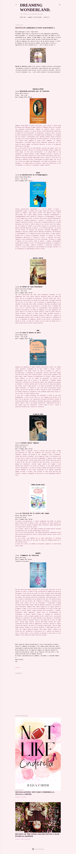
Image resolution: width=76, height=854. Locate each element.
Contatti (46, 17)
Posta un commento (25, 839)
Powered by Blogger (38, 849)
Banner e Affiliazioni (35, 17)
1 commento (23, 797)
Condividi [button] (17, 667)
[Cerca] (60, 5)
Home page (23, 17)
